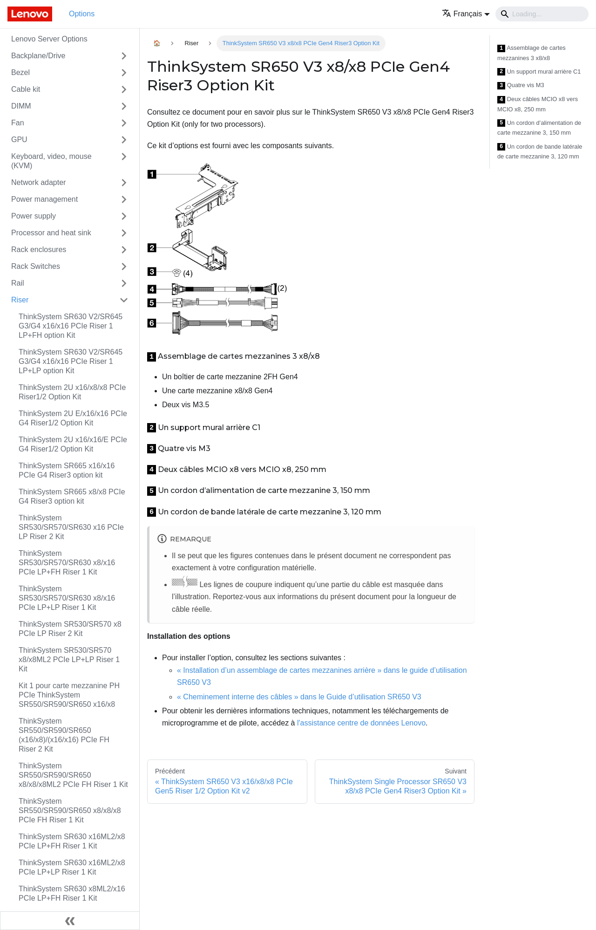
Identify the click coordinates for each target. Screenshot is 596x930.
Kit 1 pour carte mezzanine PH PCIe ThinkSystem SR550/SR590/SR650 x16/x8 (69, 695)
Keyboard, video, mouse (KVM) (51, 161)
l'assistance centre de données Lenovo (361, 723)
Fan (17, 123)
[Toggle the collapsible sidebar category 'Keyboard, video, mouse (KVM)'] (124, 161)
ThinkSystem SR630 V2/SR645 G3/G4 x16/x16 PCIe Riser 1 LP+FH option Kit (70, 326)
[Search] (542, 14)
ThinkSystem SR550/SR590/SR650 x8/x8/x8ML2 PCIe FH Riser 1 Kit (73, 775)
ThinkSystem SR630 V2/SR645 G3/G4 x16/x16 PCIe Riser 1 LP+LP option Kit (70, 361)
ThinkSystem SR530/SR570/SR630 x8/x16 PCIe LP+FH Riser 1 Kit (67, 562)
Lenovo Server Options (49, 39)
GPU (19, 140)
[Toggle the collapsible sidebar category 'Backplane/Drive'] (124, 55)
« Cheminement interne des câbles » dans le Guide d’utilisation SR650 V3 (299, 697)
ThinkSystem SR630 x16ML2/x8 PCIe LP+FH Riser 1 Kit (72, 841)
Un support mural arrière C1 (539, 72)
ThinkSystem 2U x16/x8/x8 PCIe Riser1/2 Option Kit (72, 392)
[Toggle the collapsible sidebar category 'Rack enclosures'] (124, 249)
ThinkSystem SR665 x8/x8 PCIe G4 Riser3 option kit (72, 496)
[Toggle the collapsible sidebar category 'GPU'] (124, 139)
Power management (44, 199)
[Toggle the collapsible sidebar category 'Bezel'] (124, 72)
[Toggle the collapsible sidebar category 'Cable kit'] (124, 89)
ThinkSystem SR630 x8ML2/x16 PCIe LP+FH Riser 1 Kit (72, 893)
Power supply (33, 216)
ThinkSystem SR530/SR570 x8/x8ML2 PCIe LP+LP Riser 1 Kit (69, 659)
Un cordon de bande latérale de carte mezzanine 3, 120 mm (539, 151)
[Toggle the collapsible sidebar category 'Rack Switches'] (124, 266)
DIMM (21, 106)
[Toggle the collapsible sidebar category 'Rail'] (124, 283)
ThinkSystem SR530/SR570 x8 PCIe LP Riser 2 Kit (70, 628)
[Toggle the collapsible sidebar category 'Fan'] (124, 123)
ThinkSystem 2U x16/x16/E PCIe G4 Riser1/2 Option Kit (73, 444)
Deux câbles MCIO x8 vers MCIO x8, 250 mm (537, 104)
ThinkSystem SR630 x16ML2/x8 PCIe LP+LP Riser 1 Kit (72, 867)
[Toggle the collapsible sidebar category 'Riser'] (124, 300)
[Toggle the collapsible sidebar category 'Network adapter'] (124, 182)
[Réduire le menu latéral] (70, 920)
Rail (17, 283)
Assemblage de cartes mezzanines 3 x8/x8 (531, 53)
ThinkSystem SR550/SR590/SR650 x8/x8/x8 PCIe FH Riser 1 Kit (70, 810)
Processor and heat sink (51, 233)
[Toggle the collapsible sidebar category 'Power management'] (124, 199)
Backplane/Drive (38, 56)
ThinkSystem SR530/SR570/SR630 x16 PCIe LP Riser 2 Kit (71, 527)
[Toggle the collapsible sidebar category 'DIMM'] (124, 106)
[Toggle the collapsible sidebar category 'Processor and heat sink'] (124, 233)
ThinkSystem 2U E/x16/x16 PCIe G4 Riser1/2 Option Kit (73, 418)
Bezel (20, 72)
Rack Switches (35, 266)
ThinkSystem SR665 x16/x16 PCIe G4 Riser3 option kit (67, 470)
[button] (466, 14)
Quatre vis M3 (520, 85)
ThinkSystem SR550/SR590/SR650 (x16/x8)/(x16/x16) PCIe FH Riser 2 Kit (64, 735)
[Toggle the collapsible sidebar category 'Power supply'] (124, 216)
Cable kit (25, 89)
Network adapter (38, 182)
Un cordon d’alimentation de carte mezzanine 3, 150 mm (539, 128)
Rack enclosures (38, 249)
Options (82, 14)
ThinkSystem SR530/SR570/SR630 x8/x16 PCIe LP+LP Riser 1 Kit (67, 598)
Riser (19, 300)
